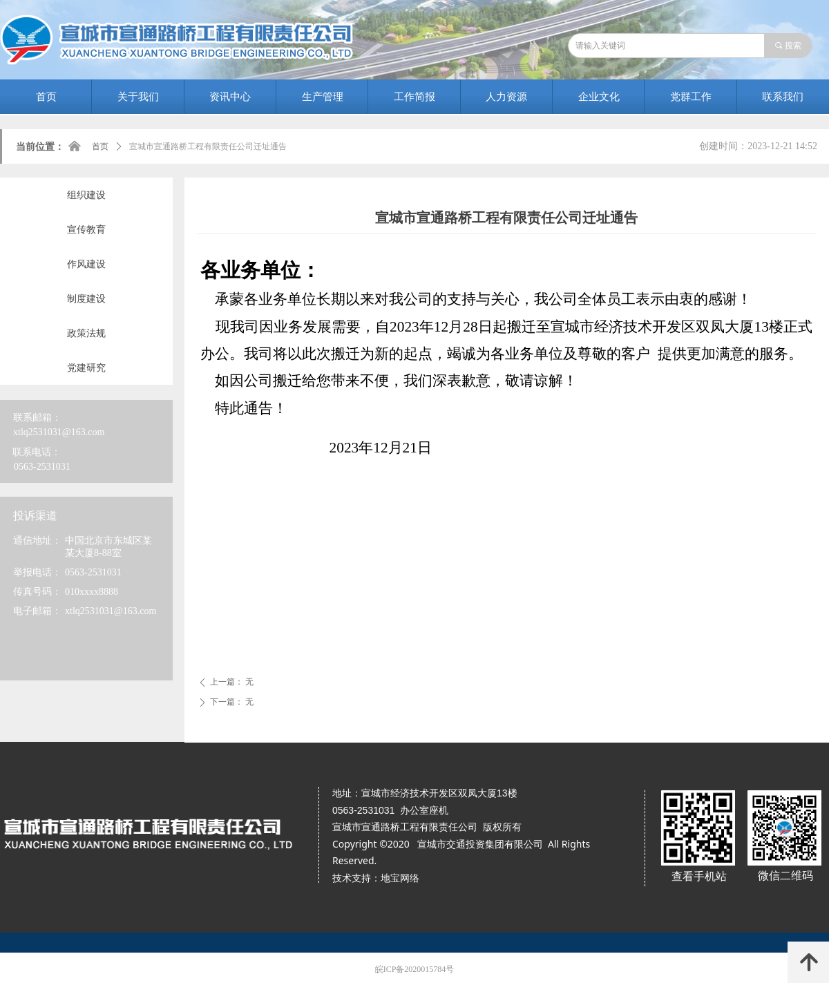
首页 (100, 146)
